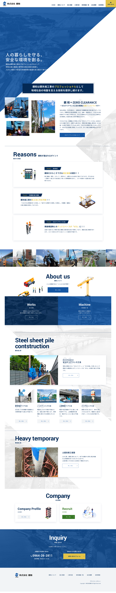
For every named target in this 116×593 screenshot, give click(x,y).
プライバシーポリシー (95, 581)
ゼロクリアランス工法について (72, 135)
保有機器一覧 (85, 5)
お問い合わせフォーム (74, 556)
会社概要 (93, 5)
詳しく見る (58, 290)
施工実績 (69, 5)
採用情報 (101, 5)
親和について (61, 5)
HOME (53, 5)
